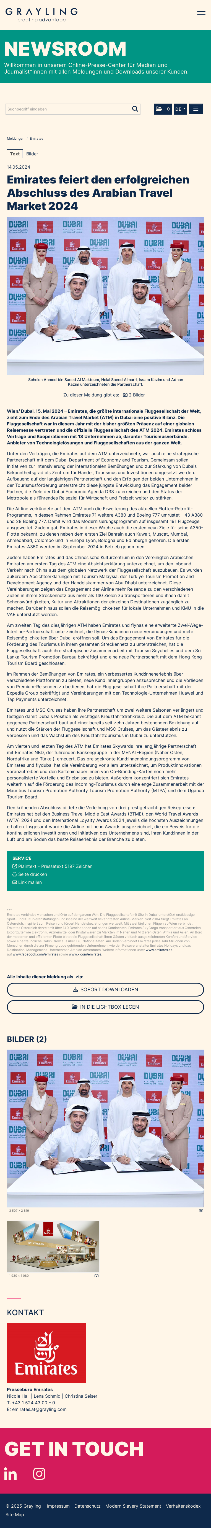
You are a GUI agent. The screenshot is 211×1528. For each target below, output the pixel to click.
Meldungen (15, 138)
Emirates (36, 138)
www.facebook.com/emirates (35, 954)
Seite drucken (32, 874)
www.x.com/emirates (85, 954)
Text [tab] (15, 153)
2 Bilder (137, 395)
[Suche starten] (135, 108)
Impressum (58, 1506)
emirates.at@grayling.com (39, 1409)
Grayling (41, 15)
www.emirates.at (159, 950)
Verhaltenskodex (183, 1506)
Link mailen (30, 882)
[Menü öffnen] (196, 109)
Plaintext (27, 866)
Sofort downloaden (105, 989)
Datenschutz (87, 1506)
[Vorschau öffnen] (105, 296)
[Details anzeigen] (201, 1211)
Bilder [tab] (32, 153)
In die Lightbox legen (105, 1007)
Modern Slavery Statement (133, 1506)
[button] (163, 109)
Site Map (15, 1514)
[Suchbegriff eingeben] (73, 109)
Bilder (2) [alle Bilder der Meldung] (27, 1039)
